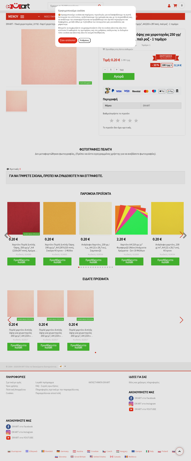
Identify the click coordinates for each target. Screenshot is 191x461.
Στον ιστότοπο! (68, 40)
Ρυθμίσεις (84, 40)
